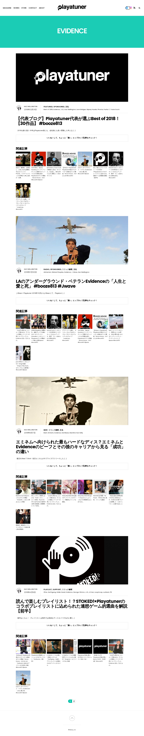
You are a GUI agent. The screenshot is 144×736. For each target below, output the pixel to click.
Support (57, 589)
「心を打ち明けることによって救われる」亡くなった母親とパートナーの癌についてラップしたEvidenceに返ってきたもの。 (23, 335)
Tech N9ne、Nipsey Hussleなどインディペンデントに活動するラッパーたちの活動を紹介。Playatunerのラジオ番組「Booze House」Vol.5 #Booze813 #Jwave (38, 174)
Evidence (56, 109)
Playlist (48, 589)
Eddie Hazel (61, 592)
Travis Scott (115, 109)
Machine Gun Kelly (76, 433)
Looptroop (99, 592)
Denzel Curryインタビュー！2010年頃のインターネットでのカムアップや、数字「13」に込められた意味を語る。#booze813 (116, 173)
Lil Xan (91, 592)
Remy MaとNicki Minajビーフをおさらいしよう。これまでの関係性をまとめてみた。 (85, 499)
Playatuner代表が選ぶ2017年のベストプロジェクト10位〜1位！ (85, 657)
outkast (106, 592)
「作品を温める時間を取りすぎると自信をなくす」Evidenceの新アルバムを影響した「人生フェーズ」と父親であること (116, 500)
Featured (48, 107)
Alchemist (47, 272)
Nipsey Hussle (92, 109)
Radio (46, 269)
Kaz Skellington (30, 106)
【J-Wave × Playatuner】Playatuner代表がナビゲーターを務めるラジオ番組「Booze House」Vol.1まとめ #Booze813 (69, 172)
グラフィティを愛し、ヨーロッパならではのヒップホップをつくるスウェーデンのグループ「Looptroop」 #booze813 (23, 204)
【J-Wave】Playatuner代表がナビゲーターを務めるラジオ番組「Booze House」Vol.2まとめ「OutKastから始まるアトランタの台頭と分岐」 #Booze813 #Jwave (23, 661)
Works (16, 8)
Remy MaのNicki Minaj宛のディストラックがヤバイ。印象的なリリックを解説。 (69, 499)
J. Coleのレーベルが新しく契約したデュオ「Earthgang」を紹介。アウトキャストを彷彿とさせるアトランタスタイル (54, 660)
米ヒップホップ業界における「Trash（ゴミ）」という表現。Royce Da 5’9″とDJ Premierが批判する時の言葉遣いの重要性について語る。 (38, 501)
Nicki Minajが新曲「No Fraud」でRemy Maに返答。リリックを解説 (100, 498)
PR (111, 592)
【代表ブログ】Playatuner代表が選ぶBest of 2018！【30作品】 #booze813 (68, 121)
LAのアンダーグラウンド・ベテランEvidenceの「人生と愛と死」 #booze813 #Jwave (85, 170)
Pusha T (107, 109)
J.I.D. (62, 109)
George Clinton (79, 592)
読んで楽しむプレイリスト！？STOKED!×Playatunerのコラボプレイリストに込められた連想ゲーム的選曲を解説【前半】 (100, 173)
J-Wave (74, 272)
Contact (33, 8)
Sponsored (59, 107)
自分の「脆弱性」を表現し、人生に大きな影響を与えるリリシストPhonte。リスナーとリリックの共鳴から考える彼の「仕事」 (23, 173)
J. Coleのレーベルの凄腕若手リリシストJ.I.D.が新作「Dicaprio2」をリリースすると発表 (69, 658)
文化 (67, 107)
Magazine (7, 8)
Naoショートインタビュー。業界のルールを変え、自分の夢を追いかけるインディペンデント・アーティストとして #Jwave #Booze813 (116, 335)
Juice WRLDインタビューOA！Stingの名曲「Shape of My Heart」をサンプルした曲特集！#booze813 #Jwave (23, 366)
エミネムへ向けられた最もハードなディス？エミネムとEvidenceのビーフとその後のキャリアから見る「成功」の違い (70, 447)
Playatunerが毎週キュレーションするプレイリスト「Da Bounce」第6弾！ (38, 658)
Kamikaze (65, 433)
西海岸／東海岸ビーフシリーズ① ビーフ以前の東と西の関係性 (23, 527)
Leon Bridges (81, 109)
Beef (46, 430)
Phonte (100, 109)
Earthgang (52, 592)
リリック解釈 (67, 269)
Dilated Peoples (58, 272)
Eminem (51, 433)
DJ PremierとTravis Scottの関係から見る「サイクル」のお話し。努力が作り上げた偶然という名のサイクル (54, 172)
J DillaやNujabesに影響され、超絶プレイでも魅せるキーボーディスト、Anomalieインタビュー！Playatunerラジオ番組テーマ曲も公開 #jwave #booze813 (38, 336)
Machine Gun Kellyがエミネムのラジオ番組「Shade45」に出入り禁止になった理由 (23, 499)
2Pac (45, 592)
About (42, 8)
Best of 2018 (48, 109)
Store (24, 8)
